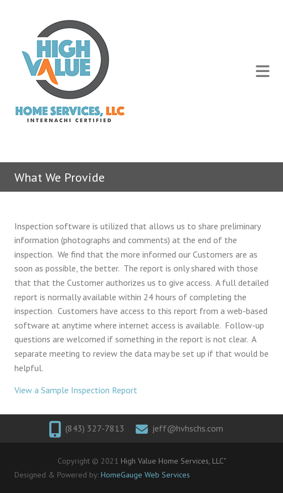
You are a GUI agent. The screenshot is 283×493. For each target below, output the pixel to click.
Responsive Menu (262, 72)
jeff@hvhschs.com (187, 428)
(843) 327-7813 (95, 428)
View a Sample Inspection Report (75, 390)
